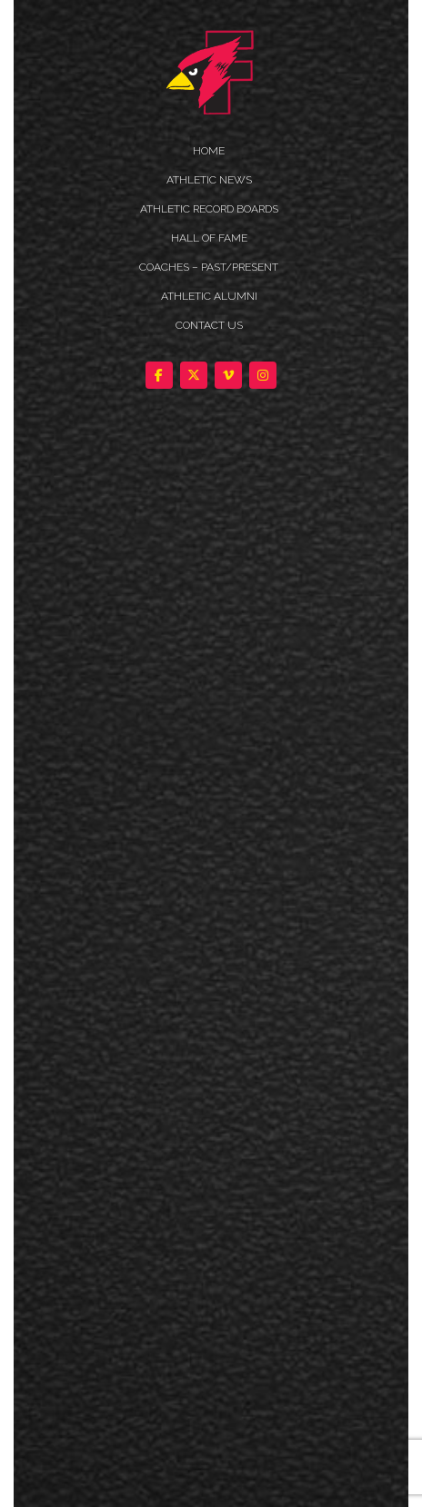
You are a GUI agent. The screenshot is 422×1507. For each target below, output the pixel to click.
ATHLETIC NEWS (209, 180)
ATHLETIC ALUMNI (209, 296)
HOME (209, 150)
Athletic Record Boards (209, 209)
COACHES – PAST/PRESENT (208, 267)
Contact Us (209, 325)
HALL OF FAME (209, 238)
